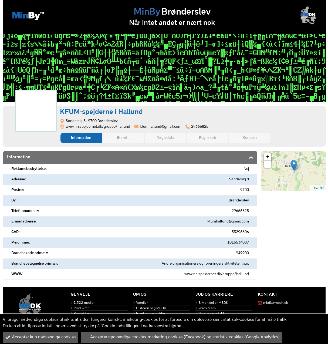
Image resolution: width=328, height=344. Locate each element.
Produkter (81, 308)
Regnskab (207, 138)
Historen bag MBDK (151, 308)
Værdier (142, 303)
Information (81, 138)
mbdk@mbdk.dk (275, 303)
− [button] (267, 164)
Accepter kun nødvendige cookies (40, 337)
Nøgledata (165, 138)
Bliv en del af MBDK (213, 303)
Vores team (207, 308)
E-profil (123, 138)
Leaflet (318, 188)
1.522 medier (84, 303)
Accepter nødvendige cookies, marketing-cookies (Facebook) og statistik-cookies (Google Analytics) (182, 337)
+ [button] (267, 157)
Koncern (250, 138)
